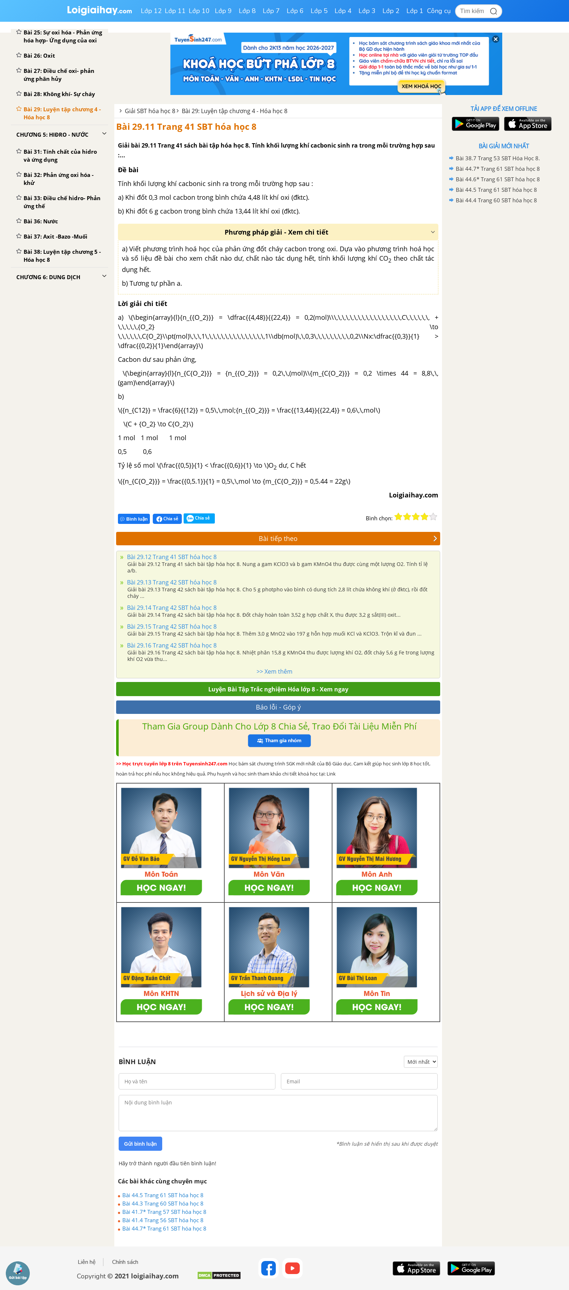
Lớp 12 (151, 11)
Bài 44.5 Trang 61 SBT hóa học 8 (163, 1195)
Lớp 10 (199, 11)
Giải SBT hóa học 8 (150, 111)
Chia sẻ (167, 519)
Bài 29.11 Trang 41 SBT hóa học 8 (186, 126)
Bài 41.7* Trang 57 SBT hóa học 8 (164, 1211)
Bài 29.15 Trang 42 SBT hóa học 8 (171, 626)
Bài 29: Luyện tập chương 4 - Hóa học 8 (234, 111)
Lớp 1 (414, 11)
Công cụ (439, 11)
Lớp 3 (367, 11)
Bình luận (134, 519)
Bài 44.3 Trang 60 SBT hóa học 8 (163, 1203)
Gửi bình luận (140, 1144)
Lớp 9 (223, 11)
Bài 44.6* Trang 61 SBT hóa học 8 (498, 179)
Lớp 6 (295, 11)
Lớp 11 (175, 11)
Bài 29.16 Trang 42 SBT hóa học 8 (171, 645)
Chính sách (125, 1262)
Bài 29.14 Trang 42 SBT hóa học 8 (171, 608)
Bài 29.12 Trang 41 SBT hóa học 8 (171, 557)
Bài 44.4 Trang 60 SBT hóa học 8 (496, 200)
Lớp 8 (247, 11)
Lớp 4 (343, 11)
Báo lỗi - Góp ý (278, 707)
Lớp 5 (319, 11)
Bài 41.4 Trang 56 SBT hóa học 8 (163, 1220)
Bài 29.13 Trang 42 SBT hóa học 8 (171, 582)
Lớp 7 (271, 11)
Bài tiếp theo (348, 538)
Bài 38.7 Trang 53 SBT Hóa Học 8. (498, 158)
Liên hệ (87, 1262)
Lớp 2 (391, 11)
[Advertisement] (503, 321)
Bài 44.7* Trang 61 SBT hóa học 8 (164, 1228)
